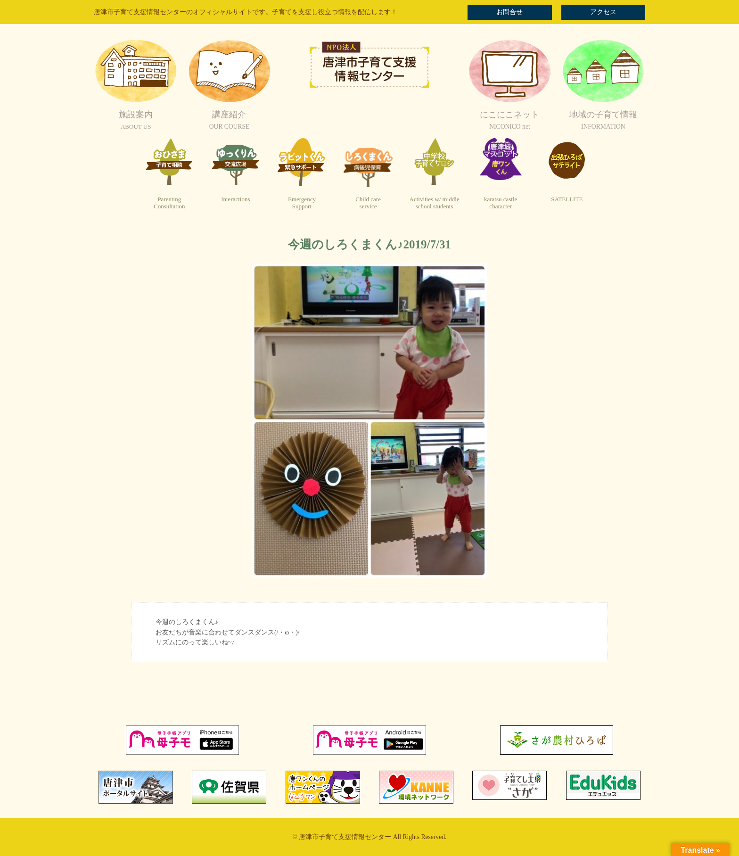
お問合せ (509, 12)
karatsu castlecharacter (500, 203)
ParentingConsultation (169, 203)
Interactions (235, 199)
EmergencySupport (302, 203)
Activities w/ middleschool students (435, 203)
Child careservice (368, 203)
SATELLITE (567, 199)
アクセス (603, 12)
